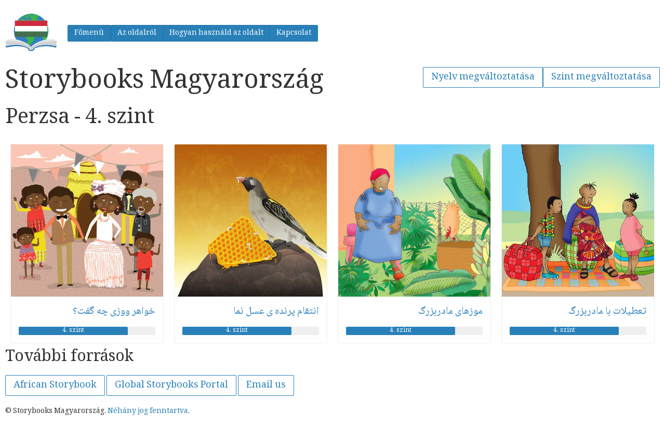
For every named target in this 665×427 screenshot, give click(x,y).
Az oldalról (136, 33)
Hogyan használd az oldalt (216, 33)
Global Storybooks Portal (171, 385)
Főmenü (89, 33)
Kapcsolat (293, 33)
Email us (266, 385)
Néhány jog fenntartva (148, 411)
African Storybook (55, 385)
